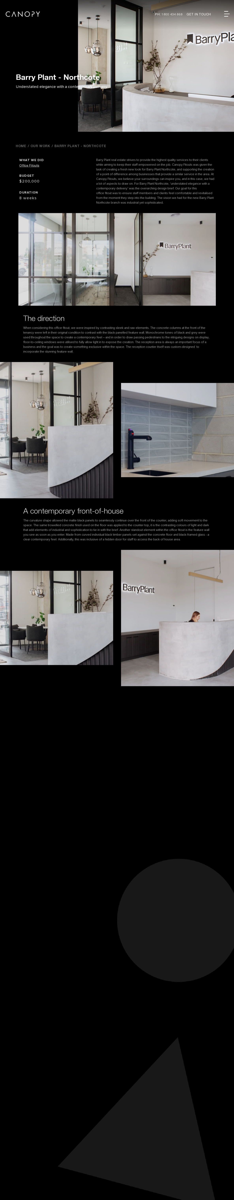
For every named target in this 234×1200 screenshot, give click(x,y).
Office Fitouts (29, 181)
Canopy (23, 14)
